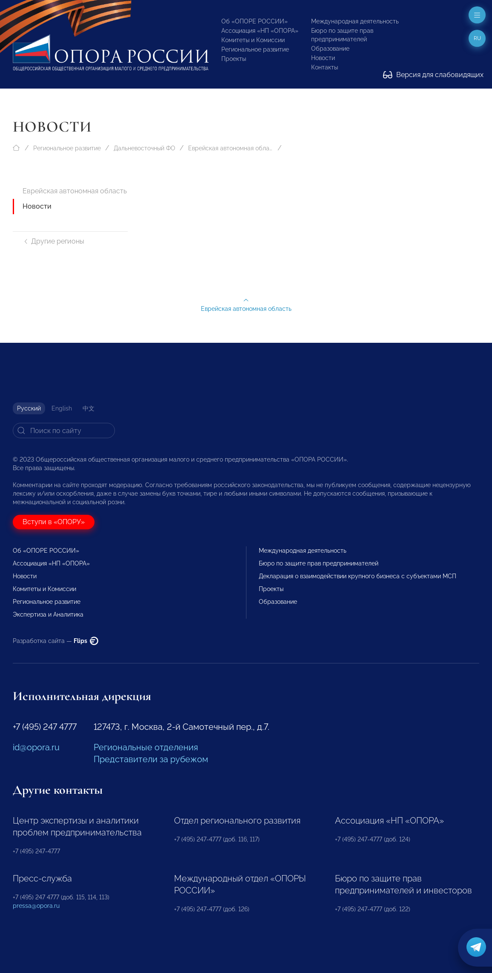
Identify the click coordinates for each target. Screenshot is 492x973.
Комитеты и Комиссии (253, 40)
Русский (29, 408)
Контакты (324, 67)
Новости (323, 58)
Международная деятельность (355, 21)
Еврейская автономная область (230, 148)
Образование (330, 48)
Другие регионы (53, 241)
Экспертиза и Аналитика (48, 614)
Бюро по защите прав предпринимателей (318, 563)
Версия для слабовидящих (433, 75)
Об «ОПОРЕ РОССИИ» (254, 21)
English (61, 408)
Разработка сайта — (55, 640)
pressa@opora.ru (36, 905)
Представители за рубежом (151, 759)
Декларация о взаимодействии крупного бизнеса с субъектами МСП (357, 576)
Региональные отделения (146, 747)
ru (477, 38)
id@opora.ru (36, 747)
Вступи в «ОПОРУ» (54, 522)
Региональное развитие (255, 49)
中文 (88, 408)
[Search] (64, 430)
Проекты (233, 58)
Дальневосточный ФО (144, 148)
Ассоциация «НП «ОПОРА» (259, 30)
